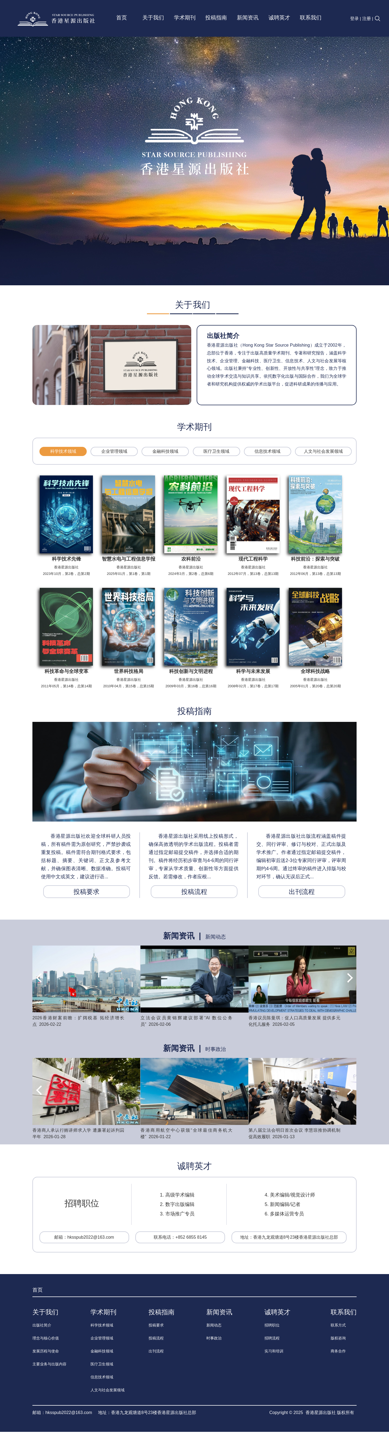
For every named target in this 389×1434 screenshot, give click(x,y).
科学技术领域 (63, 453)
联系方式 (338, 1327)
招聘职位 (272, 1327)
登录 (354, 18)
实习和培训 (273, 1353)
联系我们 (310, 17)
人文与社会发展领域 (323, 453)
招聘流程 (272, 1340)
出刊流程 (302, 893)
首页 (121, 17)
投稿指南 (216, 17)
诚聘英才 (279, 17)
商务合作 (338, 1353)
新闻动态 (215, 939)
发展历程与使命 (45, 1353)
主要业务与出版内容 (49, 1366)
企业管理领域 (114, 453)
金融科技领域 (165, 453)
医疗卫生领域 (216, 453)
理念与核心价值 (45, 1340)
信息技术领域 (267, 453)
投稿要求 (86, 893)
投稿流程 (194, 893)
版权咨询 (338, 1340)
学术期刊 (184, 17)
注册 (366, 18)
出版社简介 (223, 337)
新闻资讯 (247, 17)
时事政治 (215, 1051)
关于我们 (153, 17)
